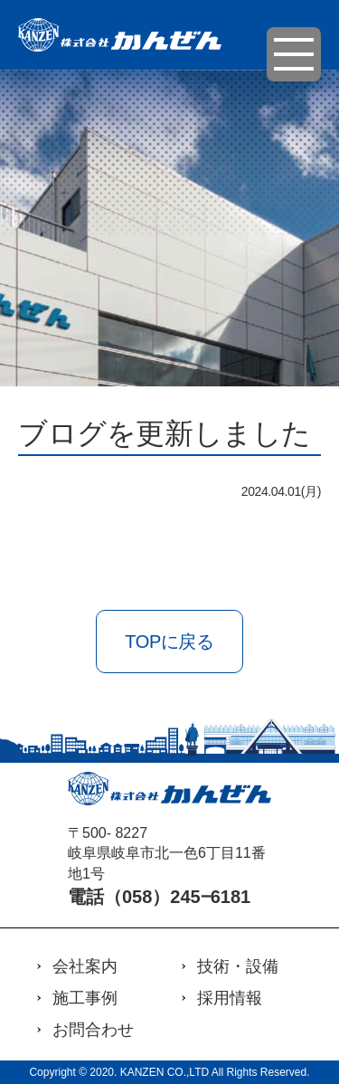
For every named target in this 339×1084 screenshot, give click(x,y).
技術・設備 (237, 966)
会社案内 (85, 966)
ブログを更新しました (164, 433)
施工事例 (85, 998)
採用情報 (229, 998)
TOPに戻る (169, 641)
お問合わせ (93, 1030)
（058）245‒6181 (177, 897)
